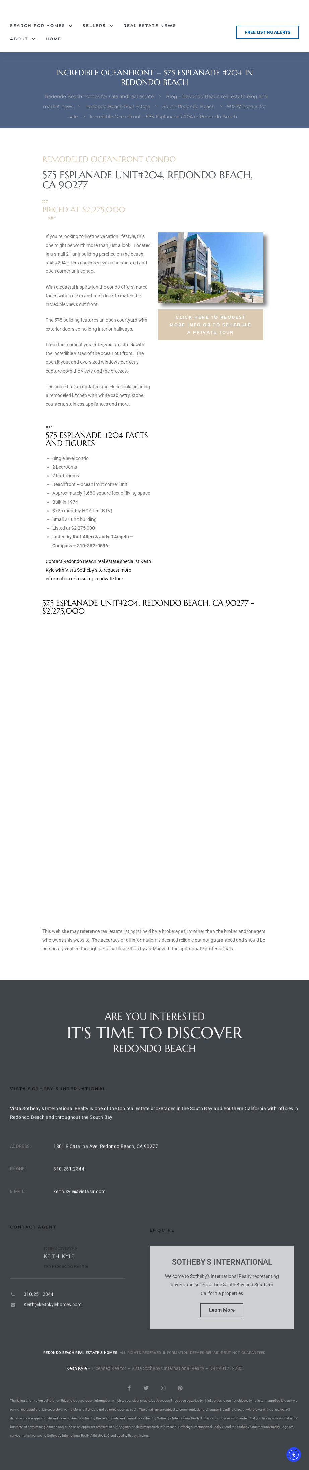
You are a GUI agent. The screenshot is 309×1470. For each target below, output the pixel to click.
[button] (267, 32)
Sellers (98, 25)
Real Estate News (149, 25)
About (23, 39)
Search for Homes (41, 25)
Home (53, 38)
